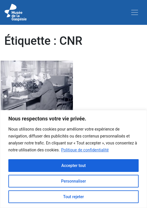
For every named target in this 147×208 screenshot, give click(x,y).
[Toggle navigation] (134, 12)
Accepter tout (73, 165)
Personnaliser (73, 181)
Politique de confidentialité (85, 150)
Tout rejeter (73, 196)
